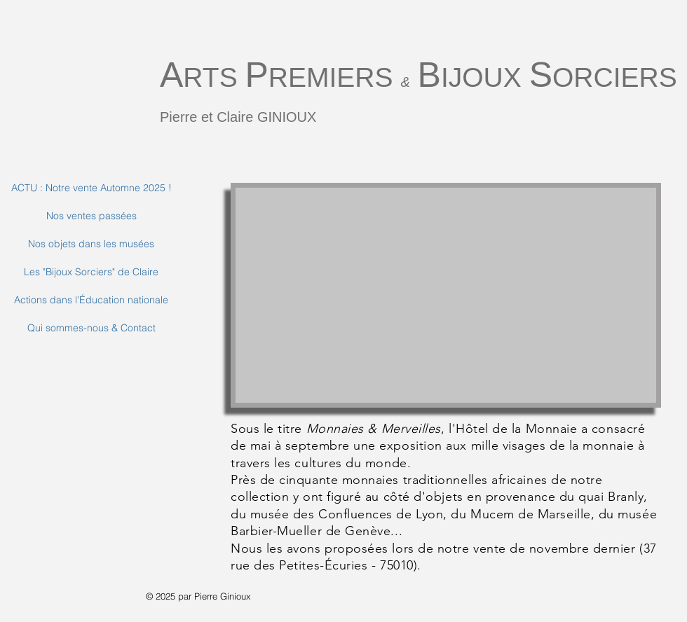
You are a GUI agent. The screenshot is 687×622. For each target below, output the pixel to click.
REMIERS (334, 77)
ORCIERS (614, 77)
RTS (214, 77)
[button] (446, 295)
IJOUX (485, 77)
